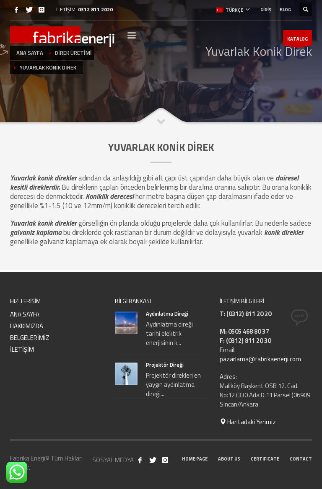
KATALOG (297, 41)
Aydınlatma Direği (167, 313)
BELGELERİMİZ (29, 337)
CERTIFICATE (265, 459)
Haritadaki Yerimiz (248, 422)
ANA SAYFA (24, 314)
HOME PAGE (195, 459)
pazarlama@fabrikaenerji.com (260, 359)
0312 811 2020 (95, 9)
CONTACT (301, 459)
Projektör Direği (165, 364)
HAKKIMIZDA (26, 326)
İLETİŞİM (22, 349)
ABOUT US (229, 459)
